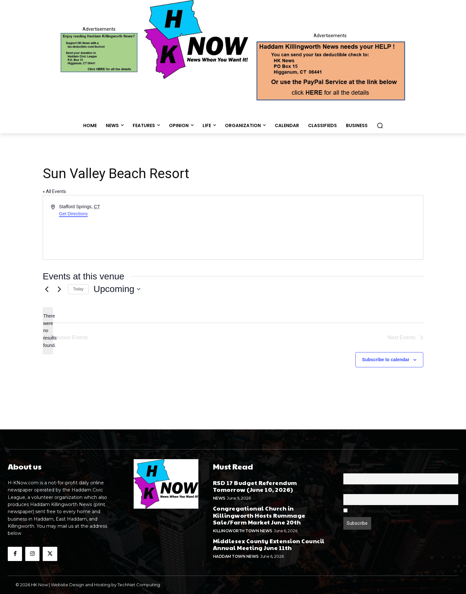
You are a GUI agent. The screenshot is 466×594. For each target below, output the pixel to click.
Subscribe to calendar (385, 359)
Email (348, 490)
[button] (380, 125)
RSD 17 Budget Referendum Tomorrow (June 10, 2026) (255, 486)
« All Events (54, 191)
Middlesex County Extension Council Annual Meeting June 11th (269, 544)
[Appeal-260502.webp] (330, 70)
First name (353, 469)
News (219, 498)
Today (78, 289)
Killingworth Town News (242, 530)
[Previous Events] (46, 289)
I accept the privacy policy (371, 510)
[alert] (48, 330)
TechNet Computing (138, 584)
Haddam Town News (236, 556)
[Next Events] (59, 289)
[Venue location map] (327, 227)
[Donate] (99, 53)
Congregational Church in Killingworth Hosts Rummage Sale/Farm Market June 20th (259, 515)
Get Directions (73, 213)
